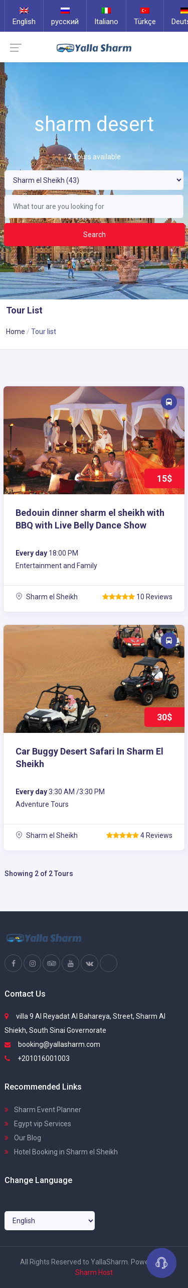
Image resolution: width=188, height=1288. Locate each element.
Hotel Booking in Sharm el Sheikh (61, 1152)
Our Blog (23, 1138)
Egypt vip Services (38, 1124)
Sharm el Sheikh (47, 597)
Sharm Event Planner (43, 1110)
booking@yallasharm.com (52, 1044)
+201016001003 (37, 1058)
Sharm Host (94, 1272)
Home (15, 332)
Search (94, 235)
